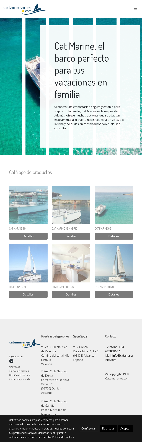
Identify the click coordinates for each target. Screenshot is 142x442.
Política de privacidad (20, 379)
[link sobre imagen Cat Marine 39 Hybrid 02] (71, 205)
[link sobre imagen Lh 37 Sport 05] (114, 263)
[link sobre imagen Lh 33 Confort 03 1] (28, 263)
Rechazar (108, 428)
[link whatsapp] (11, 361)
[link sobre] (23, 344)
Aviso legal (14, 366)
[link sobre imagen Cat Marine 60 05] (114, 205)
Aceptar (125, 428)
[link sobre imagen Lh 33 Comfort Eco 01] (71, 263)
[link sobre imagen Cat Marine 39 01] (28, 205)
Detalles (28, 236)
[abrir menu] (135, 9)
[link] (25, 9)
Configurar (88, 428)
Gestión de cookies (19, 375)
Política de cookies (19, 371)
